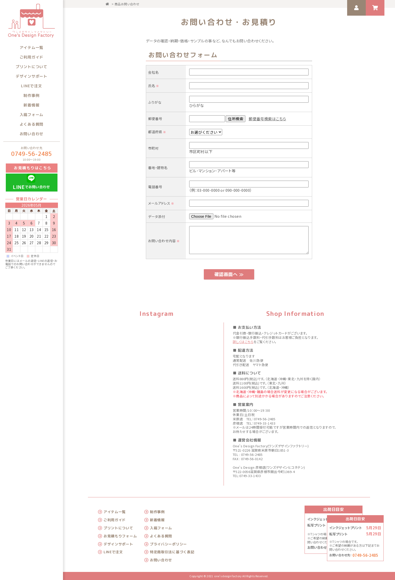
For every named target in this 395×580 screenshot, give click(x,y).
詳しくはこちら (243, 341)
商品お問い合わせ (127, 4)
